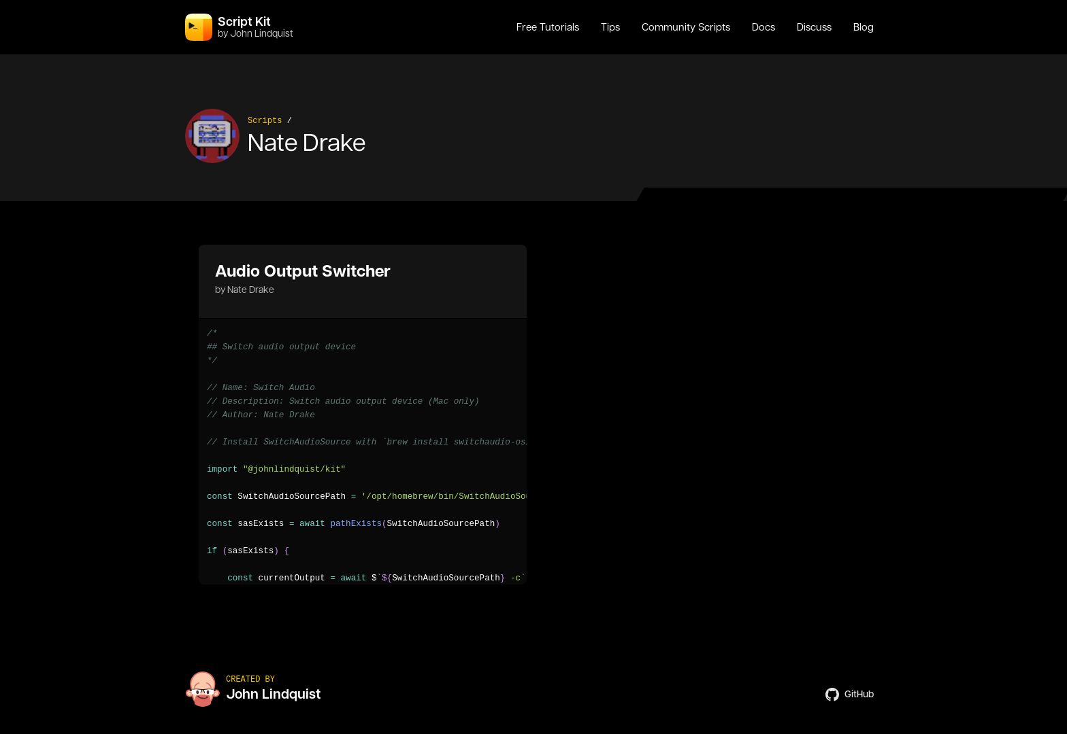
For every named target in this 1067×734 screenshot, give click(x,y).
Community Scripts (686, 27)
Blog (863, 27)
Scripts (265, 121)
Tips (610, 27)
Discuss (814, 27)
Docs (763, 27)
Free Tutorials (547, 27)
